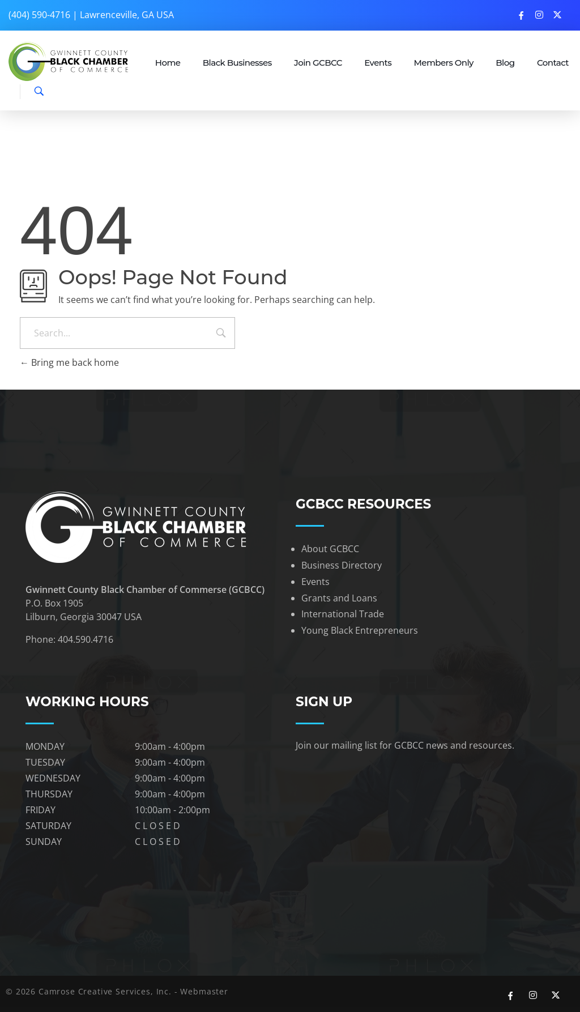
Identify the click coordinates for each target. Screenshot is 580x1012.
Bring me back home (69, 362)
